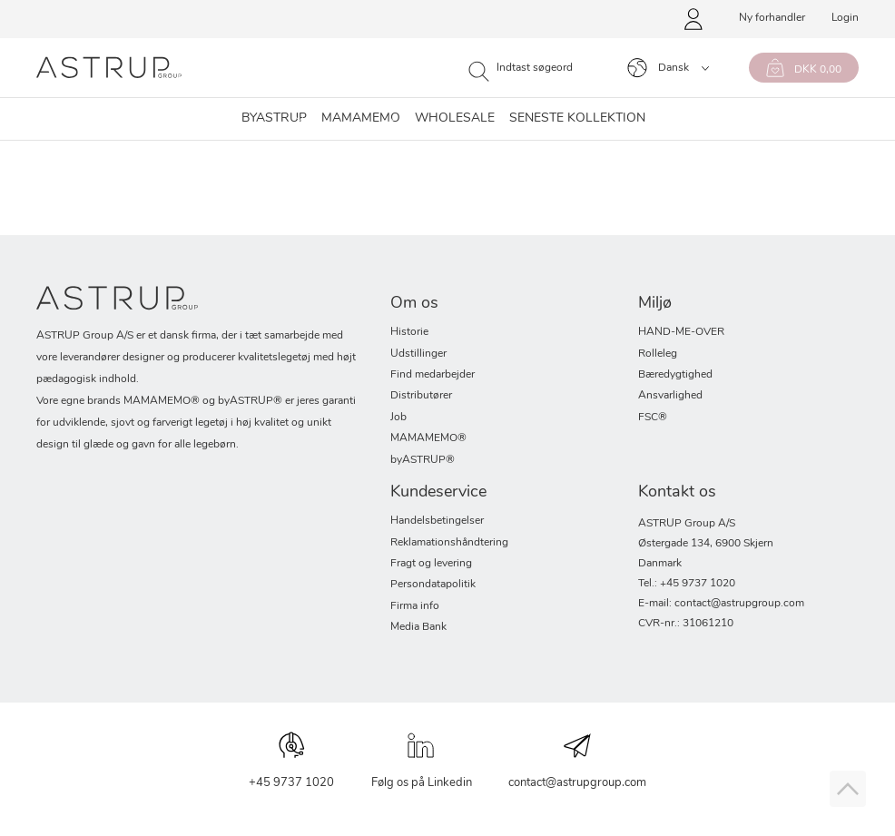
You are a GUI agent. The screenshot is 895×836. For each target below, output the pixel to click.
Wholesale (455, 119)
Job (398, 417)
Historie (409, 332)
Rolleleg (657, 354)
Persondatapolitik (433, 584)
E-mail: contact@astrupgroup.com (721, 603)
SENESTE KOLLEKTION (577, 119)
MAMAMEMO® (428, 438)
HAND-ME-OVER (681, 332)
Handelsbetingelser (437, 521)
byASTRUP (274, 119)
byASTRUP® (422, 460)
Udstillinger (418, 354)
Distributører (421, 395)
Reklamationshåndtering (449, 542)
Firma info (414, 606)
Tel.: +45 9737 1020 (686, 583)
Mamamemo (360, 119)
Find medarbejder (432, 374)
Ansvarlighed (670, 395)
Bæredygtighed (675, 374)
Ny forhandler (772, 18)
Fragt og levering (431, 563)
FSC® (652, 417)
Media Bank (418, 627)
